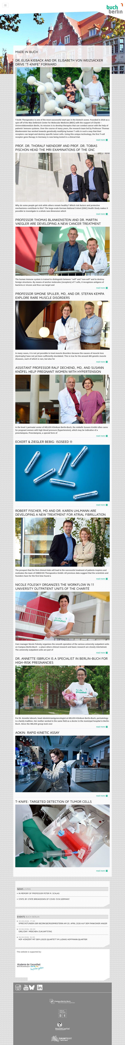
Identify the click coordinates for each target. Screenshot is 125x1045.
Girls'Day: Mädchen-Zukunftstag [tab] (34, 930)
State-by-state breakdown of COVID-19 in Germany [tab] (43, 899)
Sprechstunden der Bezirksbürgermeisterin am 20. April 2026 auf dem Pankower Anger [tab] (62, 922)
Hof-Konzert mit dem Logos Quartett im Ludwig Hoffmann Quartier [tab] (52, 938)
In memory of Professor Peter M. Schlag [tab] (38, 893)
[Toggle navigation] (5, 5)
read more (100, 140)
